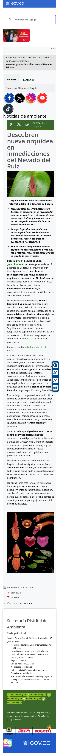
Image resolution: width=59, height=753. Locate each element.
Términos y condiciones (17, 712)
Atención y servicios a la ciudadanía (24, 57)
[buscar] (30, 20)
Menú (52, 48)
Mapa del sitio (15, 719)
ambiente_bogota (36, 694)
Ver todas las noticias (19, 603)
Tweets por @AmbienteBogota (21, 87)
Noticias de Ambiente (16, 60)
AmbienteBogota (16, 694)
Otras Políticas (44, 716)
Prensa (47, 57)
